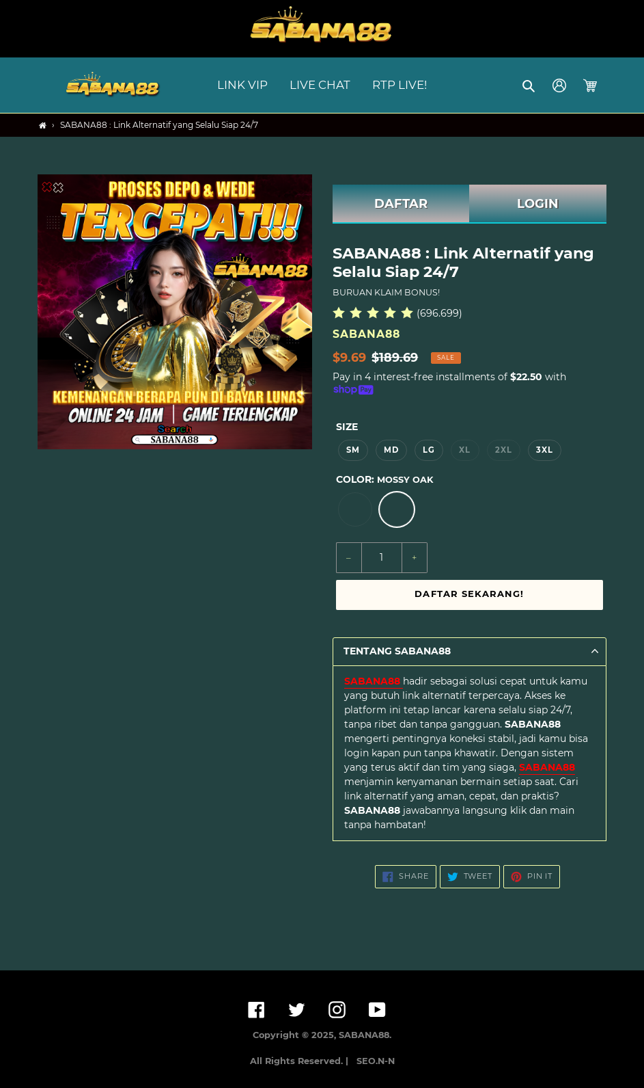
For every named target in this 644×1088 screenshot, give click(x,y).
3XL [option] (544, 450)
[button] (529, 85)
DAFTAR (401, 203)
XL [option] (465, 450)
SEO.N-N (375, 1061)
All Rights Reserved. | (302, 1061)
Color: (384, 479)
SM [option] (353, 450)
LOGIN (538, 203)
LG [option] (429, 450)
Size (347, 427)
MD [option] (391, 450)
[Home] (42, 125)
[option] (355, 509)
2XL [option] (503, 450)
